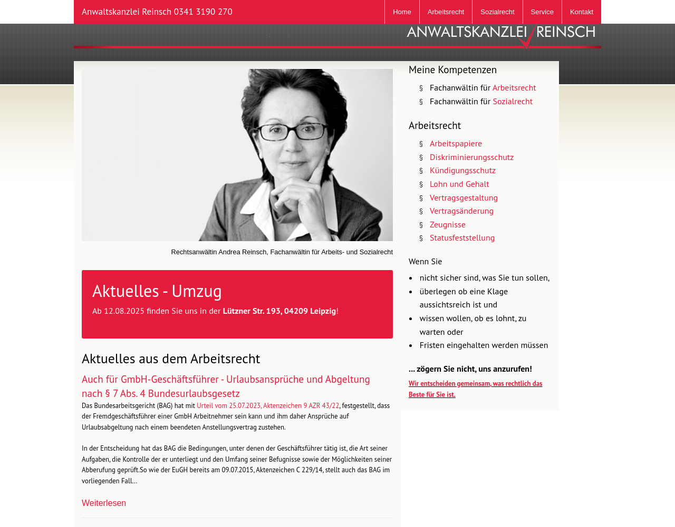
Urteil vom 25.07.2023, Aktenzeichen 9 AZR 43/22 (268, 405)
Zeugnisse (448, 224)
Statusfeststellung (462, 237)
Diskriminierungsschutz (472, 157)
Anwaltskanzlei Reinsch (157, 11)
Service (542, 12)
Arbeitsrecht (446, 12)
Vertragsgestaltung (464, 197)
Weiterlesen (104, 503)
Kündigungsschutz (463, 170)
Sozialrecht (497, 12)
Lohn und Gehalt (459, 183)
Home (402, 12)
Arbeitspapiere (456, 143)
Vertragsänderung (462, 210)
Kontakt (581, 12)
